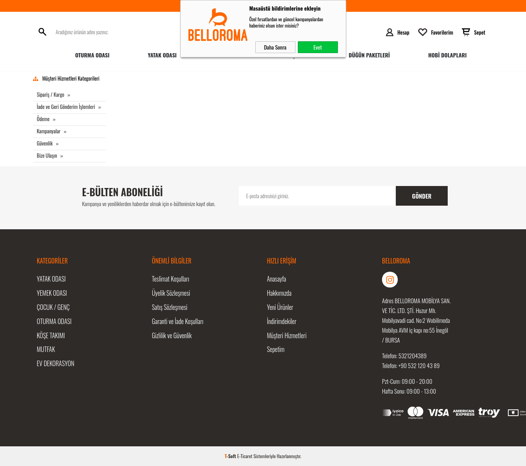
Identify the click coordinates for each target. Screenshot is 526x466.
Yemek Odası (52, 293)
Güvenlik (45, 143)
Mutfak (46, 349)
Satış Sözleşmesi (169, 307)
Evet (318, 47)
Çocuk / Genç (53, 307)
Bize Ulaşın (47, 155)
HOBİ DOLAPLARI (447, 55)
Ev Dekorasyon (55, 363)
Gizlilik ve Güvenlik (172, 335)
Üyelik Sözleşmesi (171, 293)
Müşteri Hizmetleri (287, 335)
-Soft (231, 456)
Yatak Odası (162, 55)
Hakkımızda (279, 293)
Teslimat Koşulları (170, 279)
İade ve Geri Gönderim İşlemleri (66, 107)
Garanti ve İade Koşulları (177, 321)
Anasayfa (276, 279)
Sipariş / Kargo (51, 94)
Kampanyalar (49, 131)
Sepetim (276, 349)
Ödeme (43, 119)
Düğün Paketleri (369, 55)
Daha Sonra (275, 47)
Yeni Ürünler (280, 307)
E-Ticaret (244, 456)
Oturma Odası (92, 55)
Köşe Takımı (51, 335)
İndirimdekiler (282, 321)
